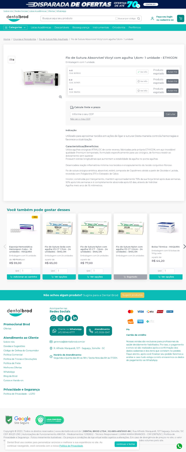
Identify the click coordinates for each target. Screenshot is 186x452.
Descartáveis (62, 27)
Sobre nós (8, 11)
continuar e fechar (126, 444)
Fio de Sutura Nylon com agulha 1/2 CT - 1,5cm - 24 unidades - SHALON (94, 249)
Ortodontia (118, 27)
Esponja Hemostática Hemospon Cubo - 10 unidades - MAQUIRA (20, 249)
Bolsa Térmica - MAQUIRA (166, 247)
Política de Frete (12, 363)
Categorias (15, 27)
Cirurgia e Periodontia (24, 39)
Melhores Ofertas (12, 367)
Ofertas (51, 11)
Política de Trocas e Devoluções (20, 359)
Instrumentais (101, 27)
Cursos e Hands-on (13, 380)
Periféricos (135, 27)
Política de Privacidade (71, 446)
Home (6, 39)
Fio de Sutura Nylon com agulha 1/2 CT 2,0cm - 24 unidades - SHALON (129, 249)
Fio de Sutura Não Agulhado (53, 39)
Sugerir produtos (132, 295)
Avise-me (172, 72)
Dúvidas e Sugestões (14, 346)
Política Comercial (12, 354)
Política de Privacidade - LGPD (19, 394)
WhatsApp (61, 11)
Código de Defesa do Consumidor (21, 350)
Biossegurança (80, 27)
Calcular (170, 114)
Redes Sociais (21, 11)
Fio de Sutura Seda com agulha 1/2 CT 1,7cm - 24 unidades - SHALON (58, 249)
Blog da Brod (10, 376)
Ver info (142, 72)
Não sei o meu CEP (80, 119)
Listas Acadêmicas (37, 11)
